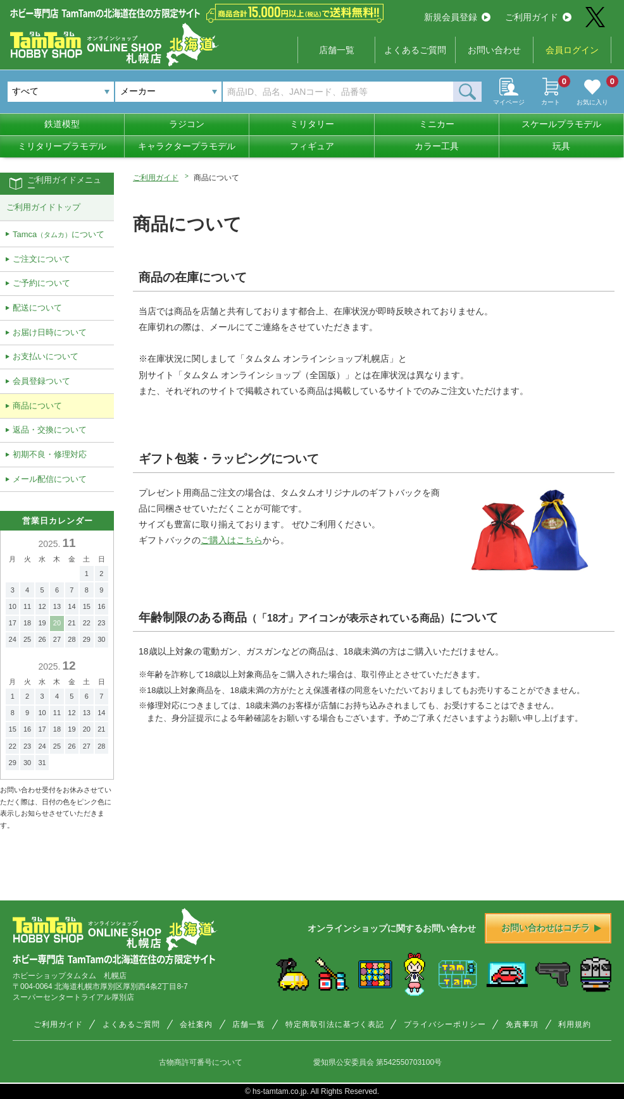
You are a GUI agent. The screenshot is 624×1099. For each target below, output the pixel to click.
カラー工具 (437, 146)
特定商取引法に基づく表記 (334, 1024)
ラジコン (186, 124)
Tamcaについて (58, 235)
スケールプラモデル (561, 124)
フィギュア (312, 146)
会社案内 (196, 1024)
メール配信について (50, 479)
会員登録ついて (41, 381)
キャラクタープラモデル (186, 146)
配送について (37, 307)
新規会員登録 (457, 17)
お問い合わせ (494, 50)
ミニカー (436, 124)
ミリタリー (312, 124)
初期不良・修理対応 (50, 454)
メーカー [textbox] (138, 91)
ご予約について (41, 283)
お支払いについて (45, 356)
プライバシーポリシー (445, 1024)
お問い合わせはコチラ (551, 928)
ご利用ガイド (538, 17)
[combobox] (168, 92)
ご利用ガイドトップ (43, 207)
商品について (37, 405)
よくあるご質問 (415, 50)
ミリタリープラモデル (62, 146)
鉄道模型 (62, 124)
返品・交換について (50, 429)
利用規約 (574, 1024)
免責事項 (522, 1024)
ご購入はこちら (232, 540)
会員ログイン (572, 50)
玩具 (561, 146)
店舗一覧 (336, 50)
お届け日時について (50, 332)
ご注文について (41, 259)
